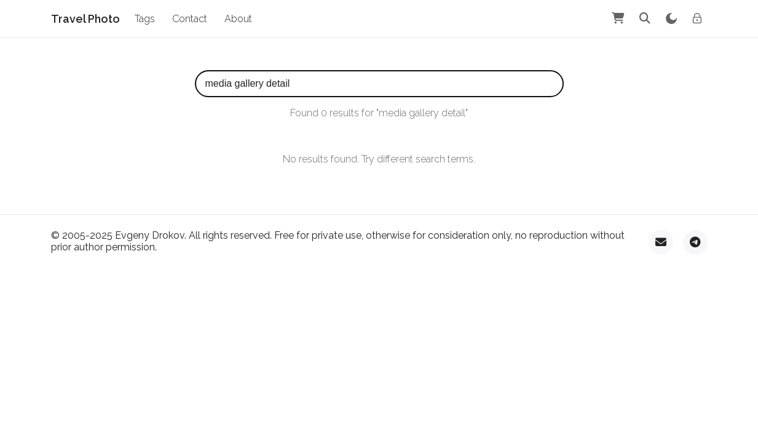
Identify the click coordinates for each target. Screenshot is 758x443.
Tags (145, 19)
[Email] (661, 242)
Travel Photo (85, 18)
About (238, 19)
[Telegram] (695, 242)
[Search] (645, 18)
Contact (189, 19)
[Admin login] (697, 18)
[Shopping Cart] (618, 18)
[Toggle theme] (671, 18)
